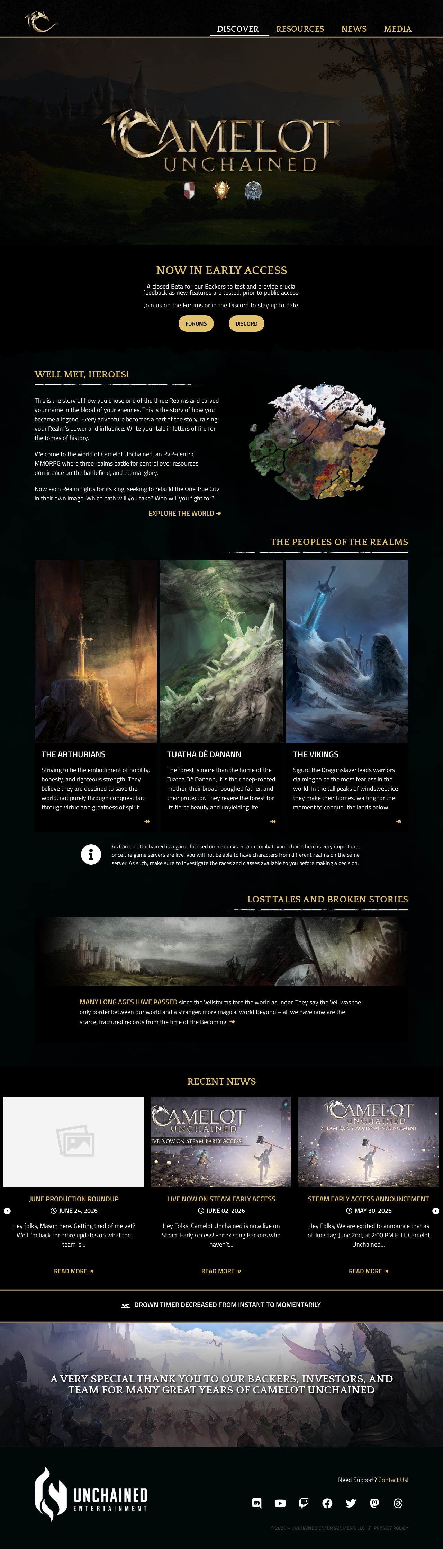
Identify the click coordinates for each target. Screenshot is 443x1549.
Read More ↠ (74, 1271)
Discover (239, 29)
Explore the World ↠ (185, 513)
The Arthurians (74, 754)
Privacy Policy (391, 1527)
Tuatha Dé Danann (204, 754)
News (355, 29)
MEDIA (398, 29)
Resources (301, 29)
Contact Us (392, 1479)
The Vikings (315, 754)
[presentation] (7, 1211)
